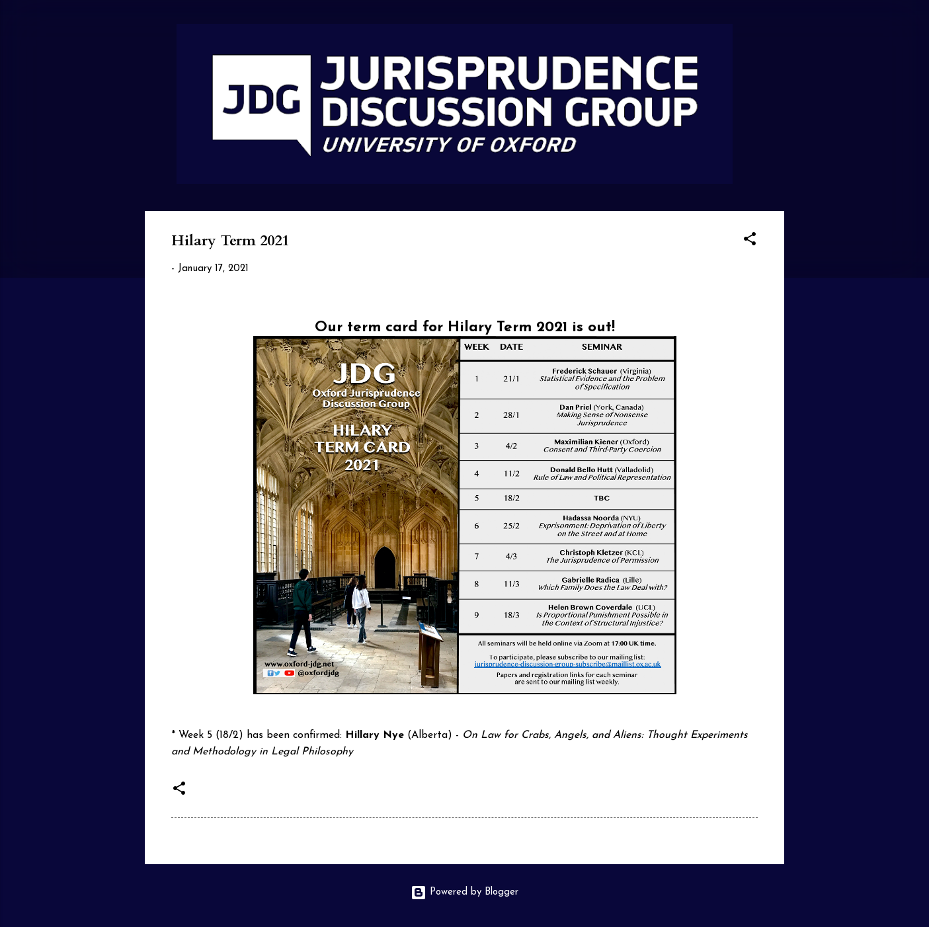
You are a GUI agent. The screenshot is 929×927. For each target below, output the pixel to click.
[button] (750, 242)
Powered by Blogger (464, 892)
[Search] (776, 36)
